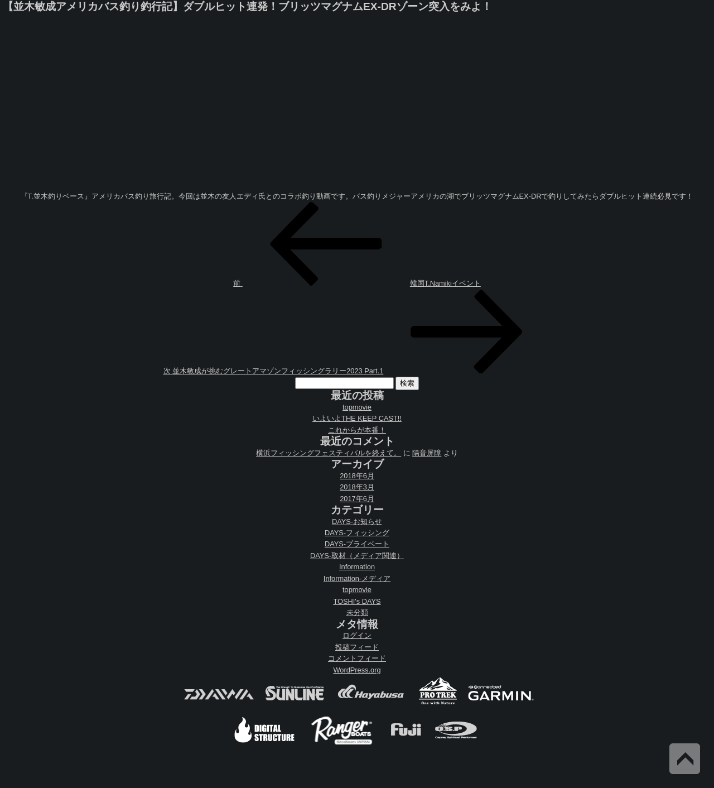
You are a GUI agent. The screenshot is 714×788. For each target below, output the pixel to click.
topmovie (357, 407)
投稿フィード (357, 647)
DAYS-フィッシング (357, 532)
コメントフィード (357, 658)
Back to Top (684, 758)
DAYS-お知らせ (357, 521)
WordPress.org (356, 670)
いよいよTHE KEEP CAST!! (357, 418)
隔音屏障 (426, 453)
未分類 (357, 612)
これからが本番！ (357, 430)
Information (357, 567)
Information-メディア (357, 578)
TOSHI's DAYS (356, 601)
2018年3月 (357, 487)
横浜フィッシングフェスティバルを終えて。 (328, 453)
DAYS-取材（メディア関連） (357, 555)
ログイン (357, 635)
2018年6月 (357, 476)
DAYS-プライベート (357, 544)
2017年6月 (357, 498)
